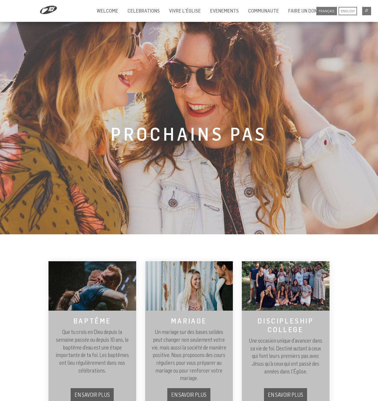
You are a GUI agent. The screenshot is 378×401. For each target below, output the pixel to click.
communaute (263, 11)
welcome (107, 11)
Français (327, 11)
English (348, 11)
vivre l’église (185, 11)
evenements (224, 11)
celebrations (143, 11)
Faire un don (302, 11)
